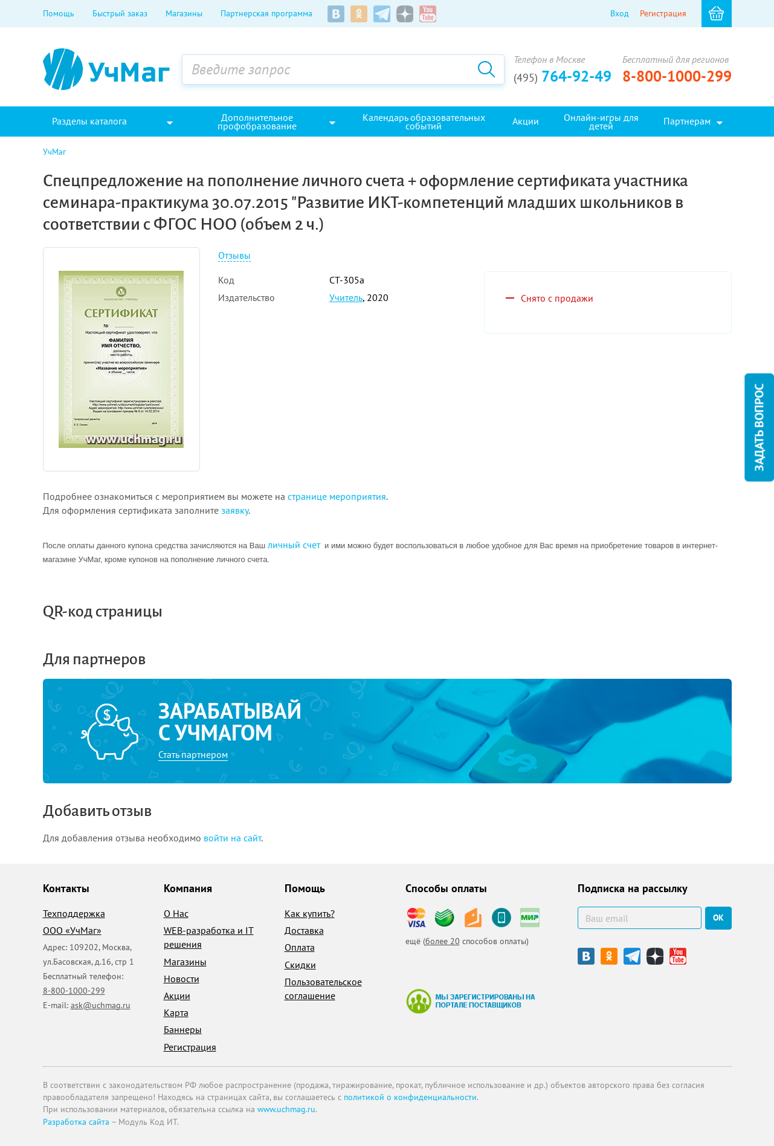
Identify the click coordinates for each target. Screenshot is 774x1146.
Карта (176, 1012)
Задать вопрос (759, 427)
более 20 (442, 941)
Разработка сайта (76, 1121)
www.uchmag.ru (286, 1109)
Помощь (58, 13)
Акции (177, 995)
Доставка (304, 930)
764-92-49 (562, 76)
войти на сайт (232, 838)
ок (718, 917)
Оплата (300, 947)
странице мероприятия (337, 496)
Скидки (300, 965)
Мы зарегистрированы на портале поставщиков (470, 1001)
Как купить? (310, 913)
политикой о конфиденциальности (410, 1097)
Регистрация (663, 13)
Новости (181, 979)
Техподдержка (74, 913)
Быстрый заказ (119, 13)
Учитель (346, 297)
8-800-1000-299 (677, 76)
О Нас (176, 913)
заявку (234, 510)
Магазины (184, 13)
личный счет (294, 545)
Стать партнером (193, 754)
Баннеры (183, 1029)
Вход (619, 13)
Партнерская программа (266, 13)
